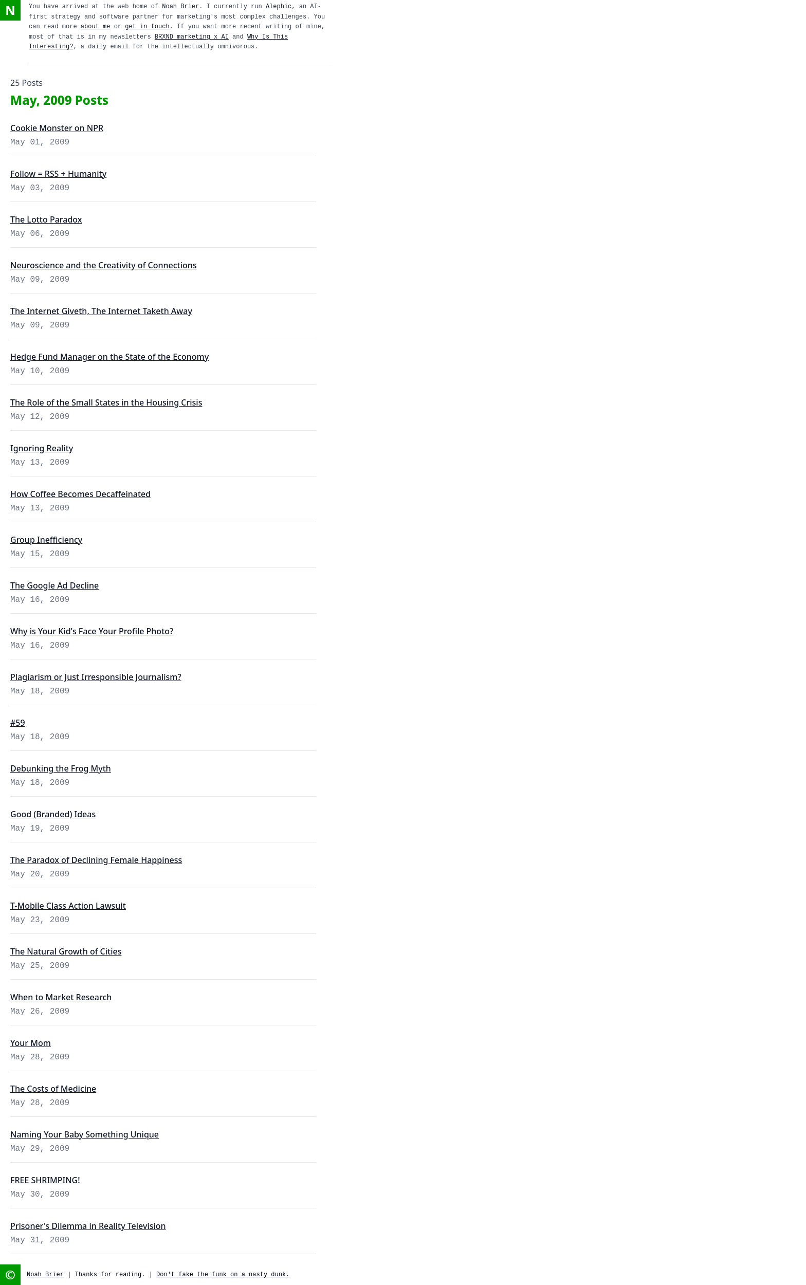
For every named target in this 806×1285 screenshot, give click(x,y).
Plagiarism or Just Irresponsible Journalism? (95, 677)
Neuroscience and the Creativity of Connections (103, 265)
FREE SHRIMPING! (45, 1180)
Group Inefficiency (46, 539)
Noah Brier (180, 6)
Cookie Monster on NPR (56, 128)
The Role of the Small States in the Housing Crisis (106, 402)
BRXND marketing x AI (192, 37)
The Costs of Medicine (53, 1088)
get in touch (147, 26)
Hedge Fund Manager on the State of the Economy (109, 356)
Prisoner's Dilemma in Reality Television (88, 1226)
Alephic (278, 6)
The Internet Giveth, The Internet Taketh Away (101, 311)
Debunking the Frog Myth (60, 768)
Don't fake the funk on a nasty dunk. (222, 1274)
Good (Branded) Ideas (53, 814)
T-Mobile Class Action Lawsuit (68, 905)
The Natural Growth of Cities (65, 951)
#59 (17, 722)
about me (96, 26)
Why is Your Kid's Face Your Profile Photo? (91, 631)
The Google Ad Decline (54, 585)
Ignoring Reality (41, 448)
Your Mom (30, 1043)
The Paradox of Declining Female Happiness (96, 860)
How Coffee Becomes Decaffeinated (80, 494)
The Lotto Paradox (46, 219)
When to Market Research (61, 997)
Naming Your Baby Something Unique (84, 1134)
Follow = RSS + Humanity (58, 173)
